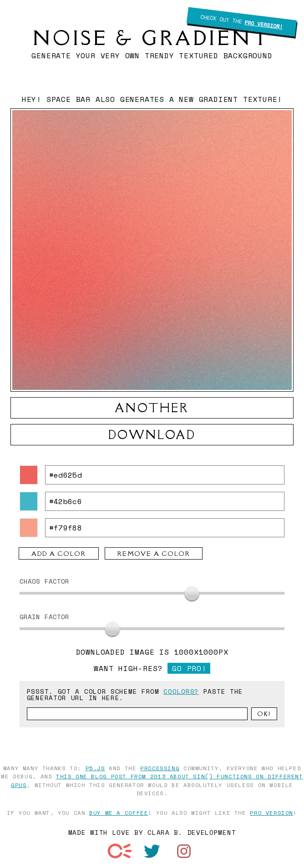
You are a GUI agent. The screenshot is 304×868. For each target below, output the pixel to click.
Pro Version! (263, 24)
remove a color (153, 554)
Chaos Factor (45, 581)
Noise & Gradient (152, 37)
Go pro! (189, 668)
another (151, 407)
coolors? (181, 691)
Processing (159, 768)
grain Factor (45, 616)
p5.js (95, 768)
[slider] (191, 593)
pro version (271, 812)
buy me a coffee (118, 812)
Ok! (264, 714)
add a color (58, 554)
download (152, 434)
